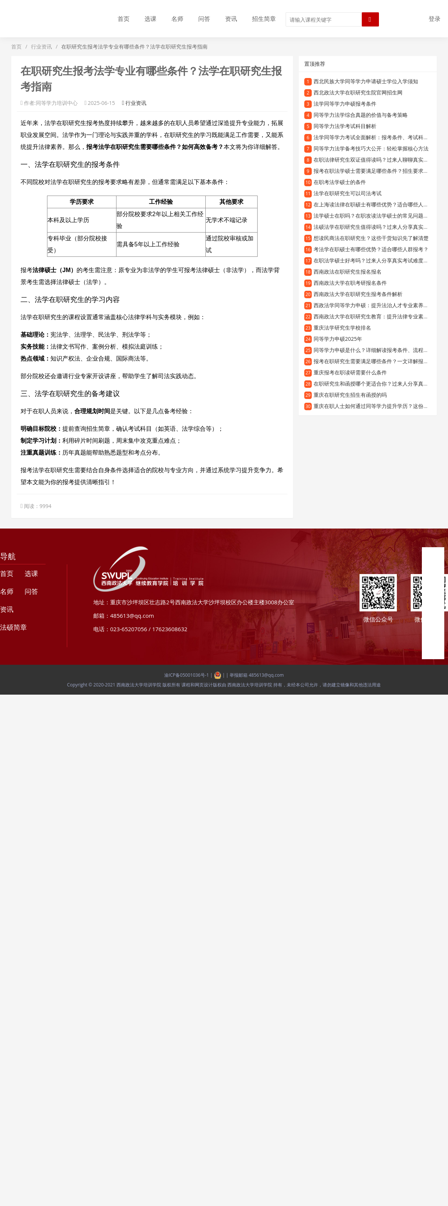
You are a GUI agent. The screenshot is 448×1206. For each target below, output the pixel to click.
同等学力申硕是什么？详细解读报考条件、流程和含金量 (379, 349)
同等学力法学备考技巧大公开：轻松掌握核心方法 (371, 148)
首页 (124, 19)
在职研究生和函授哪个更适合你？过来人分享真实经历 (376, 383)
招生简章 (264, 19)
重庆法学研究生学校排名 (342, 327)
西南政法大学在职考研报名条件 (350, 282)
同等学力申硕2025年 (338, 338)
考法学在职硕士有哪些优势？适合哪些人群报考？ (371, 249)
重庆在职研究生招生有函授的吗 (350, 394)
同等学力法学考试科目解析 (345, 126)
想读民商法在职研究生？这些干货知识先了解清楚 (371, 237)
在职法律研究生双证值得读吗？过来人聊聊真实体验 (374, 159)
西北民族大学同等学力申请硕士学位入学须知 (366, 81)
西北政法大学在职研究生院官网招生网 (358, 92)
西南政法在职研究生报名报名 (348, 271)
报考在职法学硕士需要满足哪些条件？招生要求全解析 (376, 170)
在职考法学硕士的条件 (340, 182)
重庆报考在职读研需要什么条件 (350, 372)
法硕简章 (13, 627)
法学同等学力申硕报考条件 (345, 103)
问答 (204, 19)
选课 (150, 19)
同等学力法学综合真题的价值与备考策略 (361, 114)
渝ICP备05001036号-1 (186, 675)
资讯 (231, 19)
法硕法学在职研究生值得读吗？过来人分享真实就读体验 (379, 226)
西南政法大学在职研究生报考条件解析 (358, 293)
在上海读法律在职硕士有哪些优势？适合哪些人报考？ (376, 204)
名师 (177, 19)
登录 (435, 19)
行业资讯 (41, 46)
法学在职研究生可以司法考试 (348, 193)
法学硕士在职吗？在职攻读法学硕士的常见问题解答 (374, 215)
